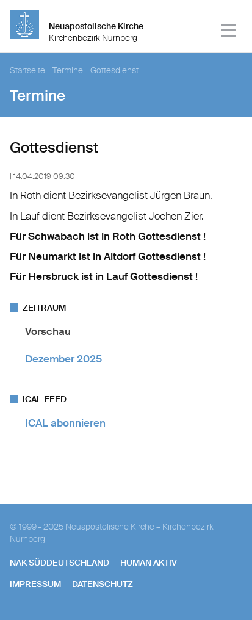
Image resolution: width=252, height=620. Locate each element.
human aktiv (148, 562)
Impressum (35, 584)
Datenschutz (102, 584)
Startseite (27, 70)
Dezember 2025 (63, 359)
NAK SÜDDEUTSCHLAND (59, 562)
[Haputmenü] (229, 32)
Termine (67, 70)
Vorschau (48, 331)
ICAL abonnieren (65, 423)
